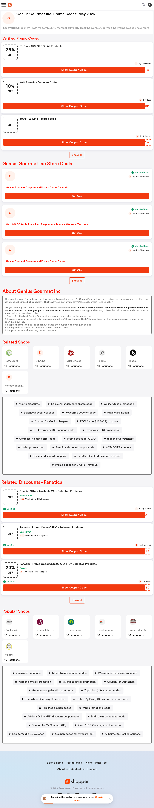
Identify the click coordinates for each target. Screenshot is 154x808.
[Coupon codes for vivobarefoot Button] (73, 734)
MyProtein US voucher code (108, 716)
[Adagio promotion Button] (117, 412)
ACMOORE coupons (119, 447)
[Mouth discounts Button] (28, 404)
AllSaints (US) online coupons (123, 734)
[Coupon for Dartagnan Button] (119, 682)
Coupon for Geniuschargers (51, 421)
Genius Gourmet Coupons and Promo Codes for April (37, 187)
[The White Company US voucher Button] (44, 699)
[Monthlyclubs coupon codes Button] (68, 673)
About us (62, 769)
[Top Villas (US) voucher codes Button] (101, 690)
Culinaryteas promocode (119, 404)
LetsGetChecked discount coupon (98, 456)
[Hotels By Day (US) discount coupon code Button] (101, 699)
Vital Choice (73, 361)
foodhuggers (105, 630)
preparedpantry (138, 630)
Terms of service (95, 788)
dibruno (40, 361)
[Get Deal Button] (77, 196)
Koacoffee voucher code (81, 412)
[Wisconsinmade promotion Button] (33, 682)
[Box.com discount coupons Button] (48, 456)
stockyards (11, 630)
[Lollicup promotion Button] (31, 447)
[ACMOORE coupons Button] (117, 447)
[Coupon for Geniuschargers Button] (50, 421)
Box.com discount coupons (49, 456)
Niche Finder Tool (96, 762)
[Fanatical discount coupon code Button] (73, 447)
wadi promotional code (96, 707)
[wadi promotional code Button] (95, 708)
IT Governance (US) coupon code (53, 430)
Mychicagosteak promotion (79, 681)
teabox (132, 361)
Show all (77, 600)
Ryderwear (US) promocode (103, 430)
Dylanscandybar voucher (39, 412)
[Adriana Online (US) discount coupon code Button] (52, 716)
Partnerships (74, 762)
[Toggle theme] (150, 5)
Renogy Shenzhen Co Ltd (20, 385)
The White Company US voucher (45, 699)
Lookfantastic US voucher (28, 734)
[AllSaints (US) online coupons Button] (121, 734)
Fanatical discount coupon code (74, 447)
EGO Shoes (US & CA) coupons (99, 421)
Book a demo (55, 762)
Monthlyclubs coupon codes (69, 673)
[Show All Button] (77, 600)
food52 (101, 361)
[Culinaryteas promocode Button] (118, 404)
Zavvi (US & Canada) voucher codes (99, 725)
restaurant (11, 361)
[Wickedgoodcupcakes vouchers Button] (116, 673)
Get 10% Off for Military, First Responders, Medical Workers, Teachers (47, 224)
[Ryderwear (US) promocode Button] (101, 430)
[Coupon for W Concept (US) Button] (47, 725)
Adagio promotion (118, 412)
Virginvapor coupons (28, 673)
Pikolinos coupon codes (56, 707)
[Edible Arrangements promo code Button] (70, 404)
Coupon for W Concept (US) (49, 725)
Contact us (78, 769)
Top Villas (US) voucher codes (102, 690)
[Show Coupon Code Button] (74, 70)
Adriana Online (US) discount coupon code (53, 716)
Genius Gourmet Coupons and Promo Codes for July (36, 261)
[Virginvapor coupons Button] (27, 673)
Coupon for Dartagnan (121, 681)
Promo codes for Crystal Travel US (76, 464)
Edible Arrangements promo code (71, 404)
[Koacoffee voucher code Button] (79, 412)
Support (92, 769)
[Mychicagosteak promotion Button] (77, 682)
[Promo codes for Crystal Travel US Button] (75, 465)
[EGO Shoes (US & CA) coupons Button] (98, 421)
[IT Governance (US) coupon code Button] (52, 430)
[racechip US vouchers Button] (119, 439)
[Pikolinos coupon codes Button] (55, 708)
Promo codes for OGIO (81, 438)
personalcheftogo (46, 630)
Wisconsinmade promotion (34, 681)
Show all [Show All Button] (77, 155)
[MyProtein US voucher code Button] (107, 716)
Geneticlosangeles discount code (52, 690)
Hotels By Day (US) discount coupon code (102, 699)
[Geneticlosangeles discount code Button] (51, 690)
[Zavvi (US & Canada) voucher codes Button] (98, 725)
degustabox (73, 630)
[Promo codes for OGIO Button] (80, 439)
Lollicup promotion (32, 447)
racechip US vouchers (120, 438)
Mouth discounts (29, 404)
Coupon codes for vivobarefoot (74, 734)
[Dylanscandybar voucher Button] (38, 412)
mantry (9, 654)
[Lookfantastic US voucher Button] (26, 734)
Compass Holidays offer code (37, 438)
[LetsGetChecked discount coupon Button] (97, 456)
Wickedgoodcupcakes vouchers (117, 673)
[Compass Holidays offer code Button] (36, 439)
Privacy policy (79, 788)
